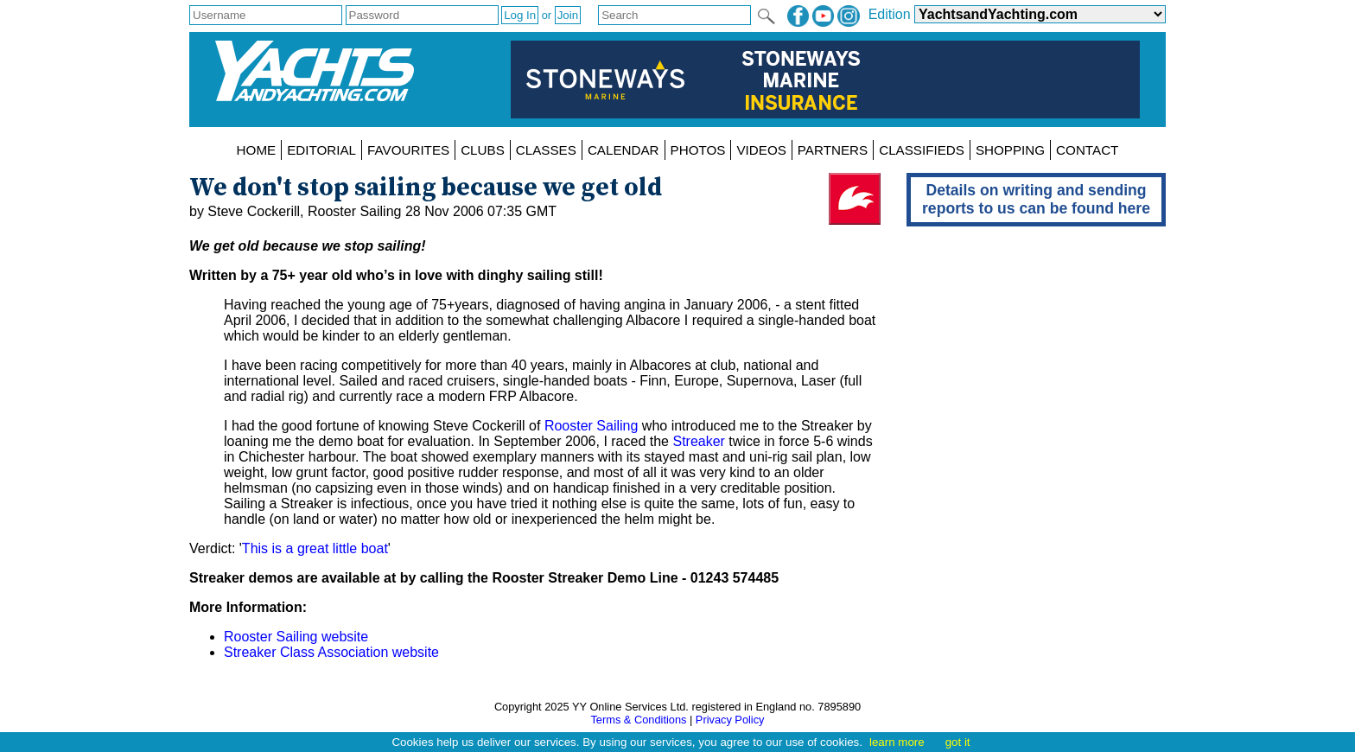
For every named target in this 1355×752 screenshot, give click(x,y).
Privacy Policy (730, 719)
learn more (897, 742)
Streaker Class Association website (331, 652)
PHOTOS (698, 150)
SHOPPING (1010, 150)
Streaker (698, 441)
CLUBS (483, 150)
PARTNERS (833, 150)
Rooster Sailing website (296, 636)
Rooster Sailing (591, 425)
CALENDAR (623, 150)
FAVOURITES (408, 150)
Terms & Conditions (638, 719)
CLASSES (546, 150)
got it (957, 742)
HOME (257, 150)
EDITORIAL (321, 150)
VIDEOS (761, 150)
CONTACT (1087, 150)
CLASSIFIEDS (921, 150)
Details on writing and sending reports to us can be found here (1036, 199)
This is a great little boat (315, 548)
